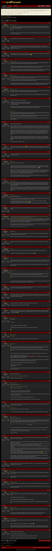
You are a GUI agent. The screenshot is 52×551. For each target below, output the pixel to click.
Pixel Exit (20, 549)
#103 (49, 292)
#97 (49, 229)
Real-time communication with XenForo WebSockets (29, 549)
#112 (49, 414)
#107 (49, 332)
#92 (49, 159)
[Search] (47, 6)
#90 (49, 144)
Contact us (34, 547)
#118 (49, 505)
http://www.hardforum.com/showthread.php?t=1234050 (19, 375)
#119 (49, 516)
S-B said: (12, 161)
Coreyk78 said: (13, 518)
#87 (49, 87)
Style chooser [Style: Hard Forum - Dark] (4, 547)
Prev (2, 20)
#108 (49, 341)
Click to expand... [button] (30, 424)
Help (47, 547)
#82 (49, 36)
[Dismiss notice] (49, 10)
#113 (49, 435)
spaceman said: (13, 61)
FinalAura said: (13, 416)
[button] (12, 6)
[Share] (48, 23)
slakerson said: (13, 75)
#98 (49, 239)
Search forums (8, 7)
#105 (49, 308)
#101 (49, 268)
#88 (49, 98)
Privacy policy (44, 547)
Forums (4, 5)
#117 (49, 490)
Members (15, 5)
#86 (49, 73)
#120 (49, 529)
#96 (49, 214)
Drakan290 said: (13, 492)
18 (12, 20)
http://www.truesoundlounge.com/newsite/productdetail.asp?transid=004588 (23, 218)
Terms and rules (39, 547)
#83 (49, 44)
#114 (49, 461)
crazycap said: (13, 407)
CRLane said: (13, 334)
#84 (49, 51)
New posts (9, 5)
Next (14, 20)
